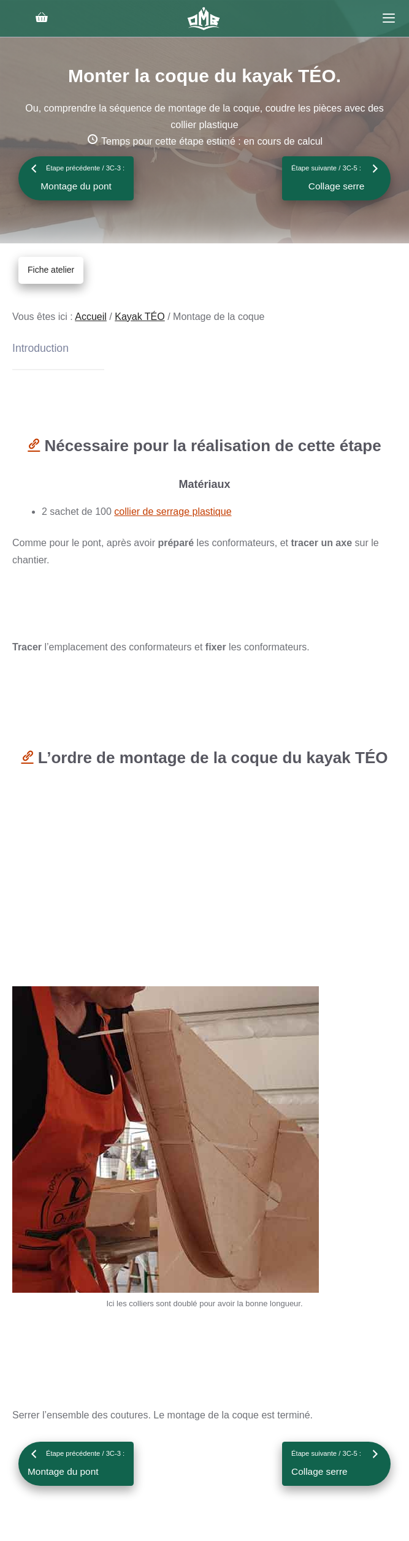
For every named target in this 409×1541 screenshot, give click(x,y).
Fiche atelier (51, 270)
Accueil (91, 316)
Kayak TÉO (140, 316)
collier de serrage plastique (172, 511)
